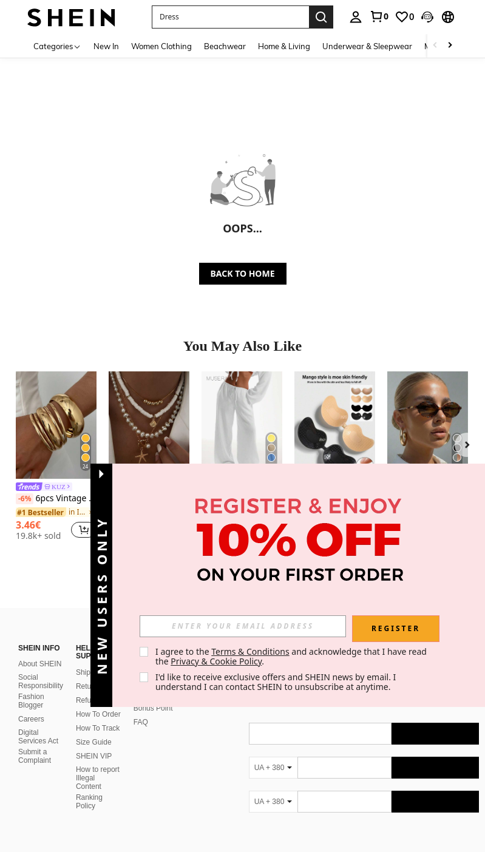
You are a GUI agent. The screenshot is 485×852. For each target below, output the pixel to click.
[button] (427, 17)
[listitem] (56, 457)
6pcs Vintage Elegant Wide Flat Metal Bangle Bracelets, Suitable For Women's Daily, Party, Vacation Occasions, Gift (56, 498)
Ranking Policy (89, 801)
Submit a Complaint (34, 756)
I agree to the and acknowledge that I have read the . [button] (292, 656)
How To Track (98, 728)
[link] (378, 16)
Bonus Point (153, 708)
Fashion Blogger (31, 700)
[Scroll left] (435, 46)
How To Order (98, 714)
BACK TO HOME (243, 273)
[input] (243, 626)
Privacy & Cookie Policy (216, 661)
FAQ (141, 722)
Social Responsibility (40, 681)
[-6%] (24, 498)
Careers (31, 719)
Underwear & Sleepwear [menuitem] (367, 46)
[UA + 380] (273, 768)
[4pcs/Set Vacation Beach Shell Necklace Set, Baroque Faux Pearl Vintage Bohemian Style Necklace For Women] (149, 425)
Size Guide (94, 742)
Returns (88, 686)
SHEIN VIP (94, 756)
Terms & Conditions (250, 651)
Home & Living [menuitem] (284, 46)
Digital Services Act (38, 736)
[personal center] (355, 17)
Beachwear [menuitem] (225, 46)
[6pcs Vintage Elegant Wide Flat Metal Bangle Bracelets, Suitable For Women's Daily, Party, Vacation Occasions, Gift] (56, 425)
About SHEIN (39, 664)
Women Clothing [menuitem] (161, 46)
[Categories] (57, 46)
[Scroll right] (450, 46)
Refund (88, 700)
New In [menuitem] (106, 46)
